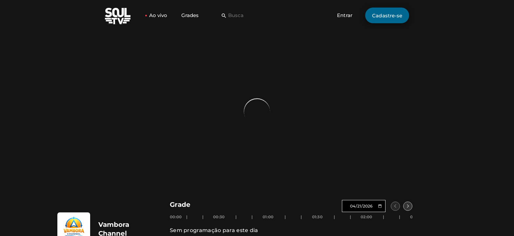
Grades (190, 15)
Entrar (344, 15)
